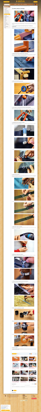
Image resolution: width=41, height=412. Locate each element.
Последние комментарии (25, 396)
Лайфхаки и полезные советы (23, 9)
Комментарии (25, 4)
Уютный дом (5, 20)
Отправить (15, 390)
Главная (15, 4)
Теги (21, 4)
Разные (5, 25)
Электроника (5, 9)
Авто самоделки (5, 8)
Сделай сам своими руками (20, 1)
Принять (5, 410)
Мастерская (5, 19)
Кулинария (5, 18)
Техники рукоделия (6, 26)
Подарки (5, 27)
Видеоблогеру (24, 397)
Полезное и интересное (6, 14)
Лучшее (18, 4)
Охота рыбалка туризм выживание (6, 16)
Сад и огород (5, 15)
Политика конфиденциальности (25, 398)
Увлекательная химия (6, 10)
